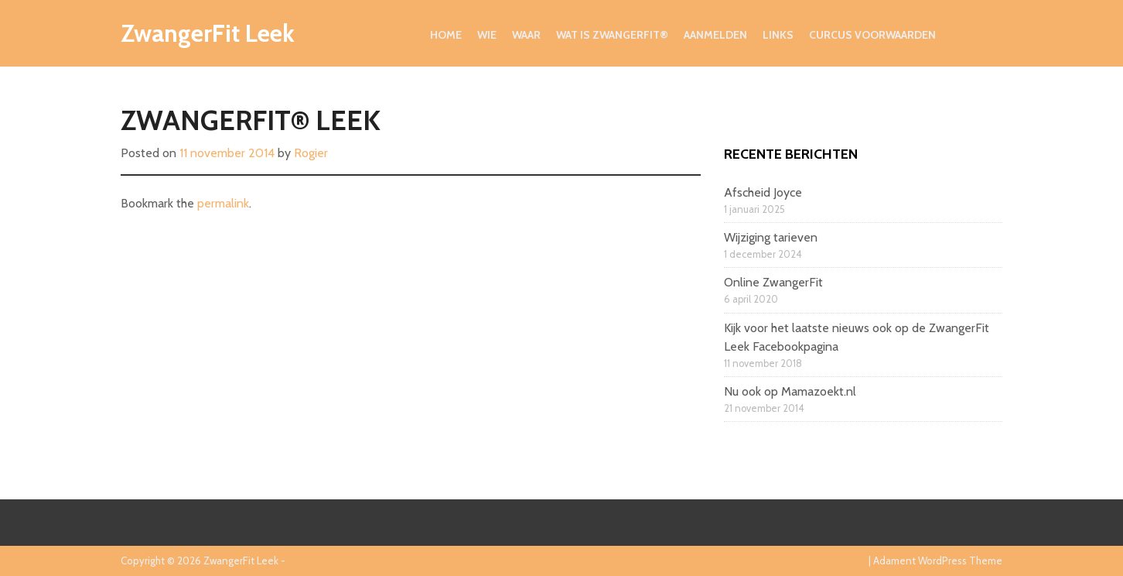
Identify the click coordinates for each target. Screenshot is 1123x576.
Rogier (311, 153)
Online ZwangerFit (773, 282)
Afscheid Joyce (763, 192)
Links (778, 35)
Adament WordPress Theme (937, 560)
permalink (223, 203)
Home (446, 35)
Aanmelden (715, 35)
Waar (526, 35)
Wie (487, 35)
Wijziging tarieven (771, 237)
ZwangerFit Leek (208, 33)
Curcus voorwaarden (872, 35)
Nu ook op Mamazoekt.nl (790, 391)
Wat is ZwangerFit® (612, 35)
